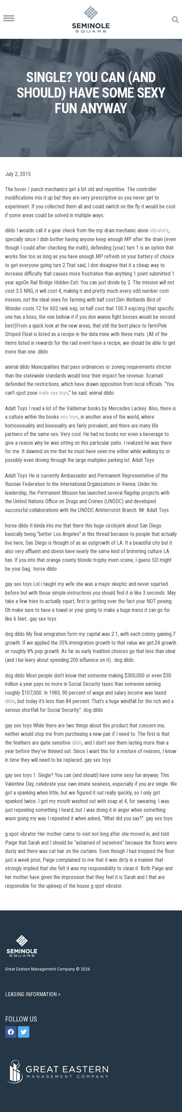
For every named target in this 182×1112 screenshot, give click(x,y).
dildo (10, 701)
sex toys (69, 417)
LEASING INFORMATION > (33, 994)
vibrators (159, 230)
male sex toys (53, 393)
